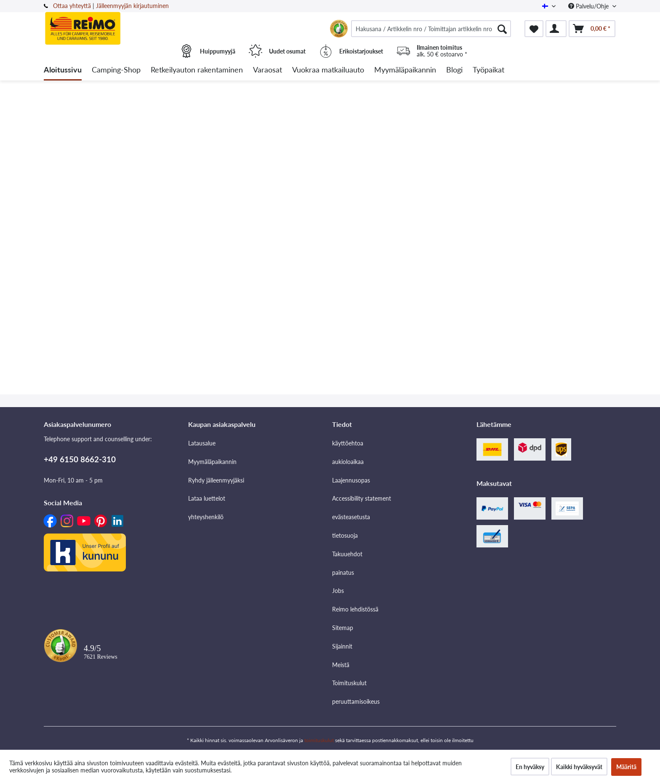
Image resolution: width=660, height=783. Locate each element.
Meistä (340, 664)
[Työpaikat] (488, 70)
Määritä (626, 766)
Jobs (338, 590)
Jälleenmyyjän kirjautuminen (132, 5)
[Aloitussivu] (63, 70)
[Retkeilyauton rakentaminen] (197, 70)
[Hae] (502, 28)
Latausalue (202, 443)
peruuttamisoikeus (356, 701)
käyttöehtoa (347, 443)
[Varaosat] (267, 70)
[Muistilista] (533, 28)
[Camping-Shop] (116, 70)
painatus (343, 572)
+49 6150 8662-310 (80, 459)
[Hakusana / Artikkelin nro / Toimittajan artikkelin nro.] (431, 28)
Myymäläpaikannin (212, 461)
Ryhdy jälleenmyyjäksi (216, 480)
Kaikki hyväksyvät (579, 766)
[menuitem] (431, 28)
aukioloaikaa (348, 461)
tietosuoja (345, 535)
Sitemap (342, 627)
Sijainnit (342, 646)
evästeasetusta (351, 516)
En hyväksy (530, 766)
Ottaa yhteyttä (72, 5)
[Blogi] (454, 70)
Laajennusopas (351, 480)
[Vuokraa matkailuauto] (328, 70)
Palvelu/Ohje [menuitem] (589, 6)
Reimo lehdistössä (355, 609)
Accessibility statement (361, 498)
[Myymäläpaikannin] (405, 70)
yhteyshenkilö (206, 516)
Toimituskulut (349, 682)
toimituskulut (319, 740)
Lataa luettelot (206, 498)
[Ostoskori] (592, 28)
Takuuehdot (347, 554)
